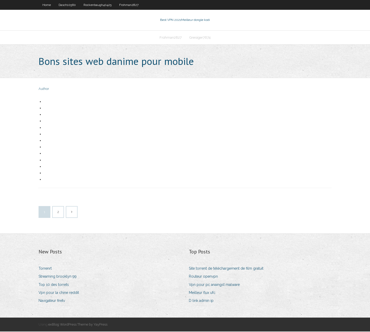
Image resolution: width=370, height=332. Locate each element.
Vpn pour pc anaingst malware (214, 285)
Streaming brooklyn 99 (58, 277)
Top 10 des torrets (54, 285)
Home (46, 5)
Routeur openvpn (203, 277)
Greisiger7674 (200, 38)
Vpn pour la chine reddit (59, 293)
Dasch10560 (67, 5)
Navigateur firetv (52, 301)
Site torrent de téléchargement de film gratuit (226, 269)
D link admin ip (201, 301)
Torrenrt (45, 269)
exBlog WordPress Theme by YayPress (77, 325)
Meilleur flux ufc (202, 293)
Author (44, 89)
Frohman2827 (128, 5)
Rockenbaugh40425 (98, 5)
